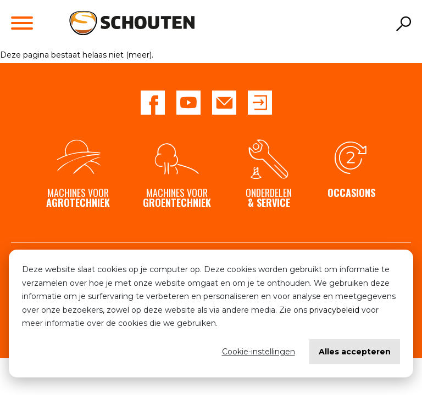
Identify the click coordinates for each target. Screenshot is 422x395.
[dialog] (211, 313)
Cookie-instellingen (258, 352)
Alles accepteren (355, 352)
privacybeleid (334, 310)
